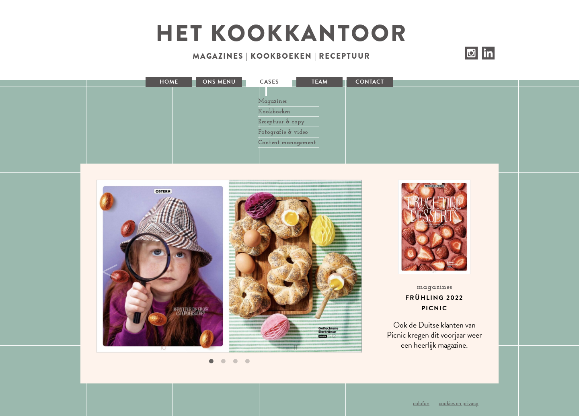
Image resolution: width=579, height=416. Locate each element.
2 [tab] (223, 361)
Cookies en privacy (458, 403)
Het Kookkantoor (282, 33)
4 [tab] (247, 361)
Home (169, 82)
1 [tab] (211, 361)
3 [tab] (235, 361)
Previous (107, 268)
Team (320, 82)
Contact (369, 82)
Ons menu (219, 82)
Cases (269, 82)
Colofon (421, 403)
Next (348, 268)
